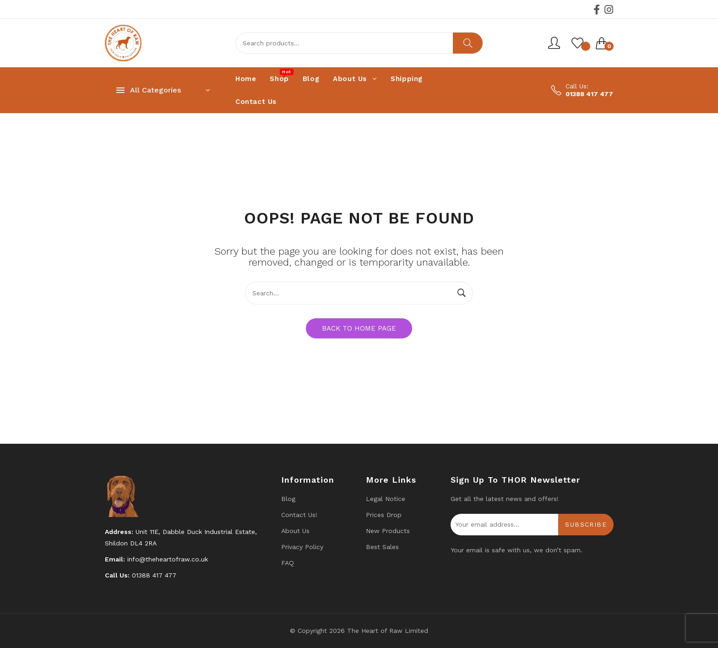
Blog (288, 498)
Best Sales (382, 546)
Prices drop (384, 514)
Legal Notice (385, 498)
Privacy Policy (302, 546)
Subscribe (586, 524)
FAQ (287, 562)
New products (388, 530)
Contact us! (299, 514)
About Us (295, 530)
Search (468, 43)
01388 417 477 (589, 94)
